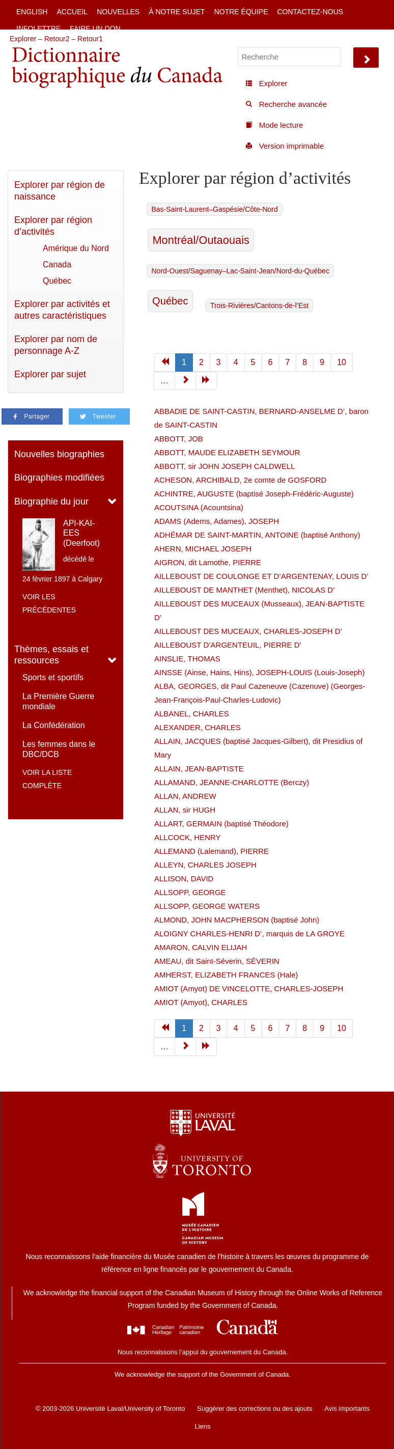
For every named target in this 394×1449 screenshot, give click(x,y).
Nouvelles (118, 12)
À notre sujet (177, 12)
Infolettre (38, 28)
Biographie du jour (51, 501)
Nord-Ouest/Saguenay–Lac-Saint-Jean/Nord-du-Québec (240, 271)
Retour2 (57, 39)
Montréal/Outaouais (200, 240)
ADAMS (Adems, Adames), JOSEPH (216, 521)
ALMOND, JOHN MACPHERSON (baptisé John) (236, 919)
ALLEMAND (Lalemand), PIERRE (211, 851)
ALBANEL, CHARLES (191, 713)
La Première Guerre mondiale (58, 701)
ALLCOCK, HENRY (187, 837)
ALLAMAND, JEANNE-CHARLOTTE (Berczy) (231, 782)
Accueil (72, 12)
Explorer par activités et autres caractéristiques (62, 310)
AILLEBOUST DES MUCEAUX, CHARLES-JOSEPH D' (248, 631)
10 (341, 362)
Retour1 (90, 39)
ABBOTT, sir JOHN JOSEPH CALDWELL (224, 466)
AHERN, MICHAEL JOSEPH (202, 548)
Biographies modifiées (59, 477)
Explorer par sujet (50, 374)
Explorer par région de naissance (59, 191)
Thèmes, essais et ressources (51, 655)
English (31, 12)
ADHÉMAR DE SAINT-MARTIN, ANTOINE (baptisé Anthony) (257, 535)
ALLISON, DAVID (183, 878)
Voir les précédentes (49, 603)
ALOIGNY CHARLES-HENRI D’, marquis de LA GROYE (249, 933)
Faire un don (95, 28)
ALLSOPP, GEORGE (190, 892)
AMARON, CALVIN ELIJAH (200, 947)
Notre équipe (241, 12)
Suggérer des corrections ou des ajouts (254, 1408)
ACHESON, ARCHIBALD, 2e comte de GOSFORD (240, 480)
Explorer (23, 39)
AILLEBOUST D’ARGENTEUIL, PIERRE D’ (227, 644)
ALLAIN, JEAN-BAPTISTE (199, 768)
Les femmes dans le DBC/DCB (58, 749)
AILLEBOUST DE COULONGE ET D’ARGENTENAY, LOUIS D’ (261, 576)
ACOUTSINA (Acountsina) (198, 507)
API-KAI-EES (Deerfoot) (81, 533)
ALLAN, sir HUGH (184, 809)
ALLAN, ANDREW (185, 796)
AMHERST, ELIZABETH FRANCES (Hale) (226, 974)
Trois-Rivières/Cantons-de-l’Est (259, 305)
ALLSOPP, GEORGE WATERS (207, 906)
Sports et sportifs (52, 677)
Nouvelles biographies (59, 454)
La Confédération (53, 725)
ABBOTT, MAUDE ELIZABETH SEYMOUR (227, 452)
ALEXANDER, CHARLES (197, 727)
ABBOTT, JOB (178, 438)
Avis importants (347, 1408)
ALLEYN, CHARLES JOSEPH (205, 864)
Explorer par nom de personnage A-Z (55, 345)
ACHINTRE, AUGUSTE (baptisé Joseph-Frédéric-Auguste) (254, 493)
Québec (57, 280)
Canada (57, 264)
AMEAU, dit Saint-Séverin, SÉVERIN (216, 961)
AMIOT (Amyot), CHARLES (200, 1002)
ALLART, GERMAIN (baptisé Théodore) (221, 823)
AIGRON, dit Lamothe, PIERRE (207, 562)
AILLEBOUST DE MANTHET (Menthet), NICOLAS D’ (244, 590)
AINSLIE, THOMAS (187, 658)
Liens (202, 1426)
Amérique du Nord (76, 248)
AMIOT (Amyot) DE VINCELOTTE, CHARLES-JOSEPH (248, 988)
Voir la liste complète (47, 779)
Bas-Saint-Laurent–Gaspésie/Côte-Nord (214, 209)
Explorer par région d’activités (53, 226)
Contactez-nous (310, 12)
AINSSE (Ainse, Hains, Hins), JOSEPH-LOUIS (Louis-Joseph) (259, 672)
